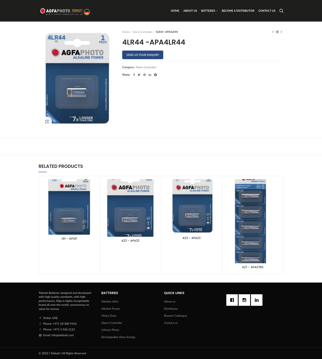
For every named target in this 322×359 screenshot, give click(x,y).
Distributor (171, 308)
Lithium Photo (110, 329)
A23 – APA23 (130, 240)
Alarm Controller (142, 31)
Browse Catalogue (175, 315)
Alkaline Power (110, 308)
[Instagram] (245, 300)
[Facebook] (233, 300)
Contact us (171, 322)
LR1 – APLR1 (69, 238)
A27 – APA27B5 (252, 267)
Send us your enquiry (142, 55)
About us (170, 301)
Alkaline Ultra (109, 301)
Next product (281, 31)
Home (125, 31)
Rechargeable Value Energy (118, 337)
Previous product (273, 31)
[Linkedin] (258, 300)
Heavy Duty (108, 315)
